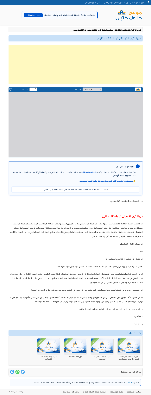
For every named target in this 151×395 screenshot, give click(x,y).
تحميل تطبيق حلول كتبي (93, 3)
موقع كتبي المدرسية (71, 392)
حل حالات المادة (75, 357)
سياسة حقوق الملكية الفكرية (94, 392)
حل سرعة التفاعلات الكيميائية (49, 358)
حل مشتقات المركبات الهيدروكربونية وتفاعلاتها (129, 358)
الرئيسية (138, 30)
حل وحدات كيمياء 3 (80, 30)
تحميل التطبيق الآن (33, 15)
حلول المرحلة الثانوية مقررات (124, 30)
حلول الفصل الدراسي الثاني (113, 3)
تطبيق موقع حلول (116, 392)
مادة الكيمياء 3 (92, 30)
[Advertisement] (76, 64)
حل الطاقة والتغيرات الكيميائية (102, 358)
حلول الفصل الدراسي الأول (135, 3)
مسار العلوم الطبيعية (105, 30)
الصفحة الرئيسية (148, 2)
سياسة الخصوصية (134, 392)
